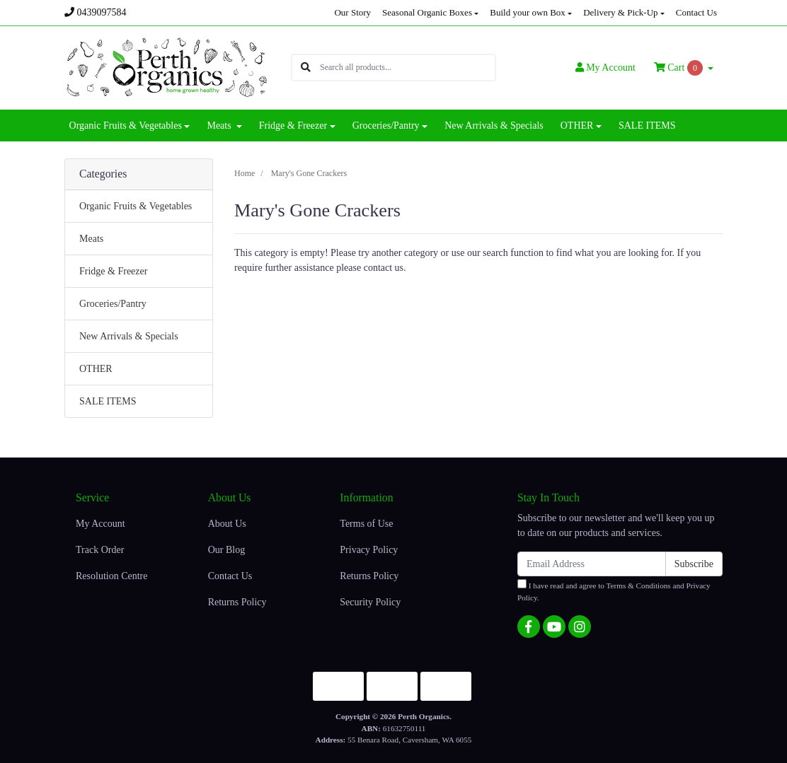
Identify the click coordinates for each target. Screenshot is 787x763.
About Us (227, 523)
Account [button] (605, 67)
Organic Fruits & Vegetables (135, 206)
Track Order (100, 549)
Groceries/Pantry (113, 303)
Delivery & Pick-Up (620, 12)
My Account (100, 523)
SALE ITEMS (647, 125)
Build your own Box (527, 12)
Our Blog (227, 549)
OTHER (96, 368)
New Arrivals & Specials (494, 125)
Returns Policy (237, 602)
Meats (91, 238)
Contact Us (696, 12)
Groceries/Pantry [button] (386, 125)
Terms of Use (366, 523)
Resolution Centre (112, 576)
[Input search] (407, 67)
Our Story (352, 12)
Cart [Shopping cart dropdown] (680, 68)
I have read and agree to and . (614, 590)
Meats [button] (220, 125)
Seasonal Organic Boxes (427, 12)
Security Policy (370, 602)
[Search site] (306, 67)
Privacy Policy (369, 549)
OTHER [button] (577, 125)
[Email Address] (591, 564)
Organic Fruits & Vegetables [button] (125, 125)
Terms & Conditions (639, 585)
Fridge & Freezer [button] (293, 125)
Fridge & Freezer (113, 271)
